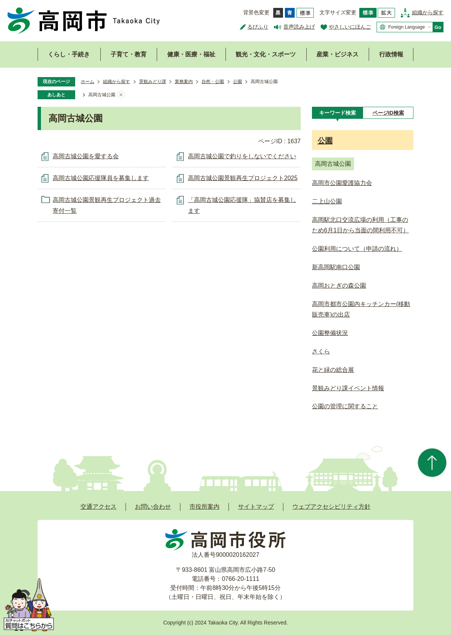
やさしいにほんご (350, 27)
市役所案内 (204, 506)
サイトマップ (256, 506)
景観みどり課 (152, 81)
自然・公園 (212, 81)
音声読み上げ (299, 27)
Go (437, 27)
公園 (237, 81)
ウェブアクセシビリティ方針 (331, 506)
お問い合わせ (153, 506)
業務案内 (184, 81)
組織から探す (427, 12)
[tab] (337, 113)
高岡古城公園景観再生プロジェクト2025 (243, 178)
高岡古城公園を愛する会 (86, 156)
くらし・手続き (69, 54)
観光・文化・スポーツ (266, 54)
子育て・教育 (128, 54)
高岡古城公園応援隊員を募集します (101, 178)
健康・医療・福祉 (191, 54)
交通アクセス (98, 506)
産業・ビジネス (337, 54)
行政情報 (391, 54)
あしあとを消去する (121, 95)
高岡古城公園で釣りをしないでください (242, 156)
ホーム (87, 81)
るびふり (257, 27)
